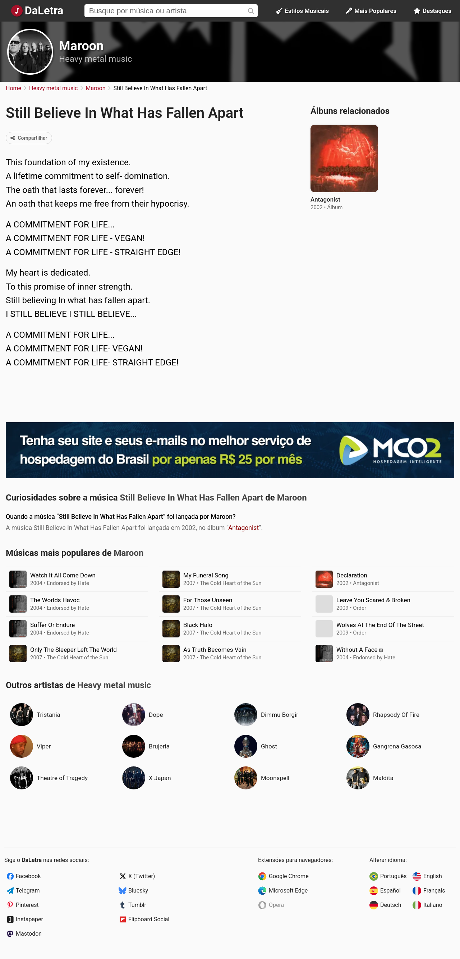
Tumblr (137, 905)
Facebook (28, 876)
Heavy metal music (95, 59)
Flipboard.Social (148, 919)
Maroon (81, 46)
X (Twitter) (141, 876)
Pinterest (27, 905)
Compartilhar (28, 138)
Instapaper (29, 919)
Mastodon (29, 933)
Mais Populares (371, 10)
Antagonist (243, 527)
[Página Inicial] (37, 11)
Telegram (28, 890)
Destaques (432, 10)
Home (13, 88)
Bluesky (138, 890)
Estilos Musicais (302, 10)
